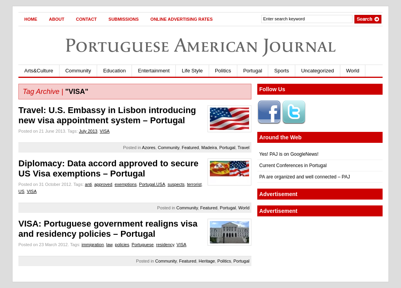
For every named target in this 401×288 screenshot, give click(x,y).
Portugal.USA (152, 184)
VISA (105, 131)
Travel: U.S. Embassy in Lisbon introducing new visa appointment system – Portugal (107, 115)
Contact (86, 19)
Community (78, 71)
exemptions (126, 184)
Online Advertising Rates (181, 19)
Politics (223, 71)
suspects (176, 184)
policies (122, 244)
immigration (92, 244)
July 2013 (88, 131)
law (109, 244)
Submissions (123, 19)
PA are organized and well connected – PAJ (304, 177)
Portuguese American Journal (200, 45)
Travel (243, 147)
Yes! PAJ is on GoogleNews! (288, 154)
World (352, 71)
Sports (281, 71)
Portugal (252, 71)
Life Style (192, 71)
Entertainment (154, 71)
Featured (190, 147)
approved (103, 184)
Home (30, 19)
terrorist (194, 184)
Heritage (207, 261)
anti (88, 184)
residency (165, 244)
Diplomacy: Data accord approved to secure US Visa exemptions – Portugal (108, 168)
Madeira (209, 147)
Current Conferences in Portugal (293, 165)
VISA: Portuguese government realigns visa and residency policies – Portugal (107, 229)
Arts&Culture (38, 71)
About (56, 19)
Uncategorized (317, 71)
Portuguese (143, 244)
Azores (148, 147)
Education (114, 71)
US (21, 191)
